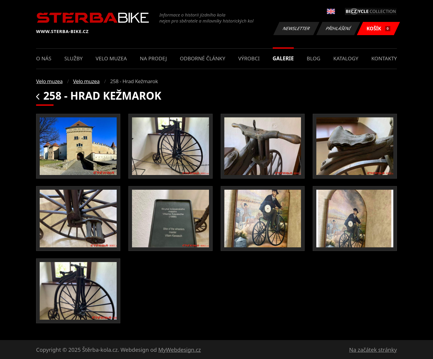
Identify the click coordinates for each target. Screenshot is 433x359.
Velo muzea (111, 58)
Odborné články (202, 58)
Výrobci (248, 58)
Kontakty (384, 58)
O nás (43, 58)
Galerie (283, 58)
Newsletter (296, 28)
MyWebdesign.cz (179, 349)
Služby (73, 58)
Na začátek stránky (373, 349)
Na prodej (153, 58)
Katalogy (345, 58)
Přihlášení (338, 28)
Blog (313, 58)
